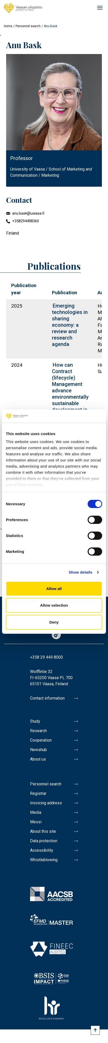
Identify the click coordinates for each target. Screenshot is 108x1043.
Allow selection (54, 605)
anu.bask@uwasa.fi (28, 213)
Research (38, 730)
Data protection (43, 840)
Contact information (47, 698)
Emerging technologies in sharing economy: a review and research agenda (70, 325)
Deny (54, 622)
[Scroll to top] (95, 1030)
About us (38, 759)
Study (35, 721)
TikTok (56, 635)
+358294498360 (25, 221)
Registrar (38, 793)
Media (35, 812)
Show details (80, 572)
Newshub (38, 749)
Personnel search (28, 26)
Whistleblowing (44, 859)
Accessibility (41, 850)
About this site (43, 831)
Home (8, 26)
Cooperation (41, 740)
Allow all (54, 588)
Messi (36, 821)
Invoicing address (46, 802)
